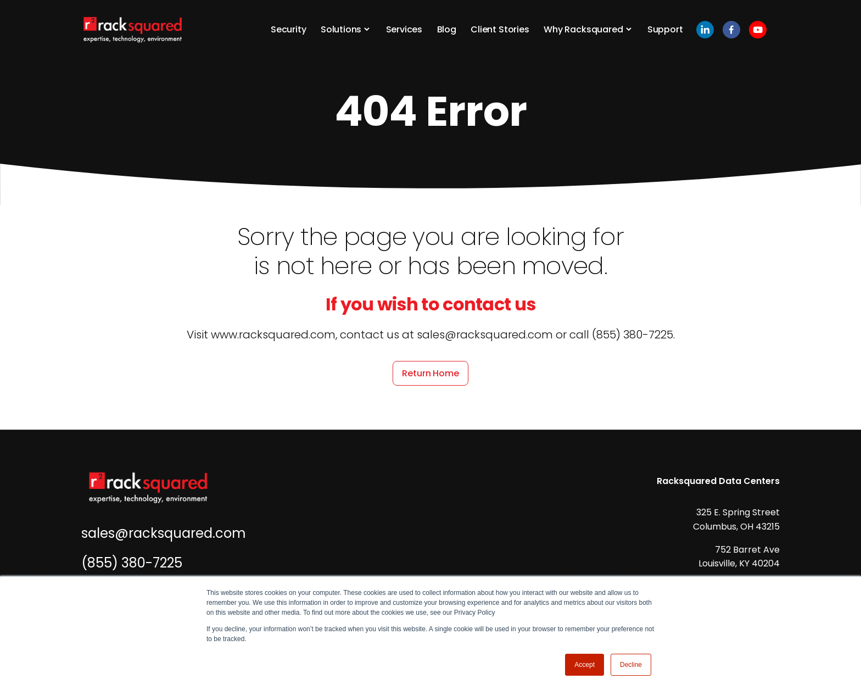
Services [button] (404, 29)
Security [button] (288, 29)
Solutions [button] (341, 29)
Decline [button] (631, 665)
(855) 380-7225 (131, 563)
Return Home (430, 373)
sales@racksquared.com (163, 533)
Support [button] (665, 29)
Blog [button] (446, 29)
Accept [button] (584, 665)
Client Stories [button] (500, 29)
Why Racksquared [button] (583, 29)
